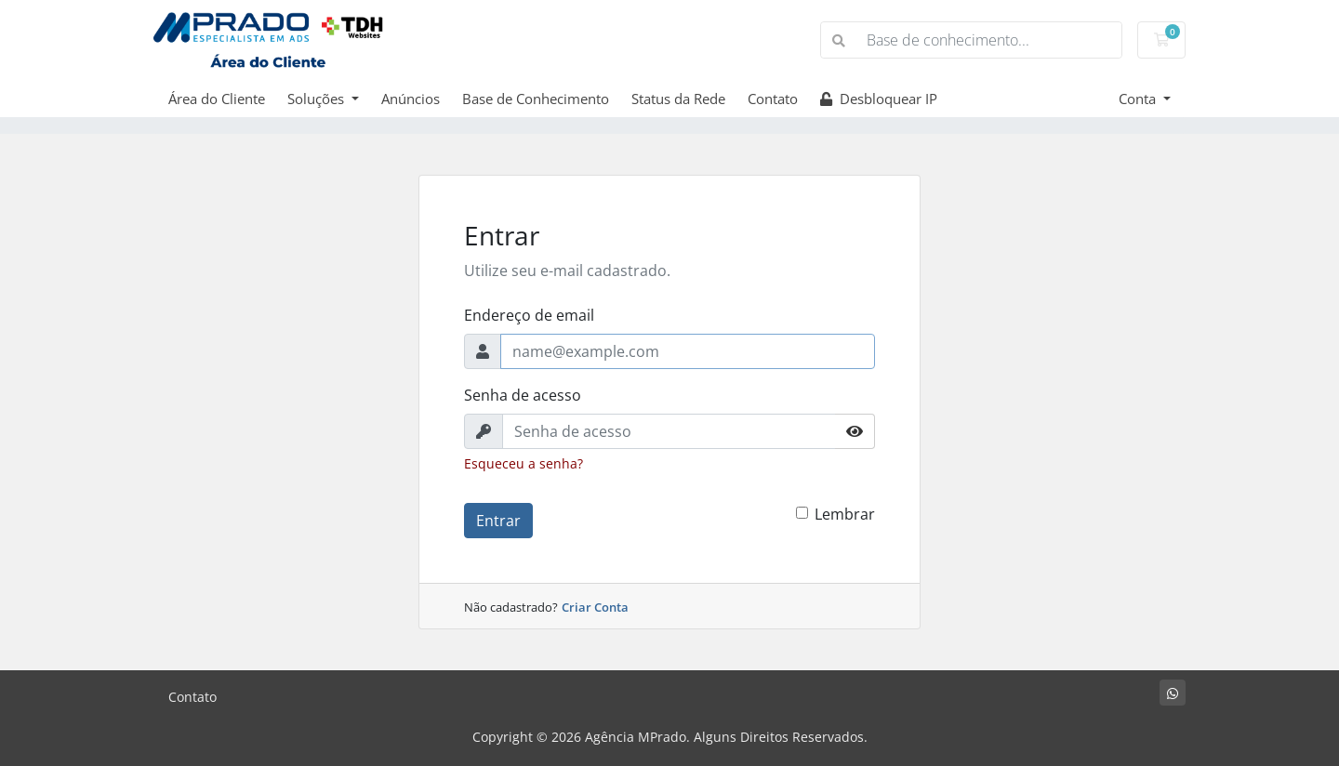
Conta (1139, 98)
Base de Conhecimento (535, 98)
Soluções (317, 98)
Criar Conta (595, 607)
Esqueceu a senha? (523, 463)
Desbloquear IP (878, 98)
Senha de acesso (522, 395)
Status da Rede (678, 98)
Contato (773, 98)
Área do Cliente (216, 98)
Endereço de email (529, 315)
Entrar (498, 520)
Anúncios (410, 98)
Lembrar (845, 514)
